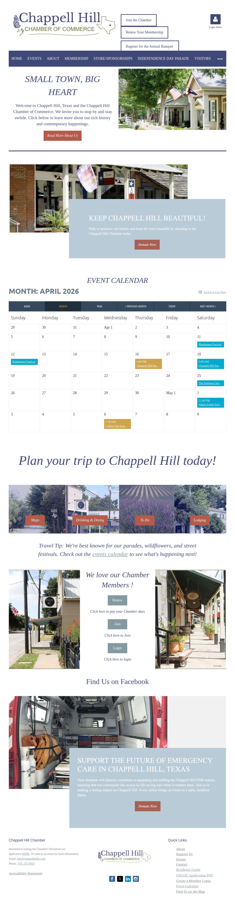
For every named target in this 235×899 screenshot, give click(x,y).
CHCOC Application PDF (194, 875)
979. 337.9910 (25, 863)
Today (171, 306)
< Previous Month (135, 306)
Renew (117, 600)
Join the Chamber (139, 20)
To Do (144, 520)
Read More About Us (62, 136)
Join (117, 624)
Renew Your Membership (144, 32)
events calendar (110, 554)
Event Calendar (187, 886)
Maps (35, 520)
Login (117, 648)
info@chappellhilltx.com (31, 858)
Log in (215, 19)
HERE (26, 853)
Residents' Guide (188, 870)
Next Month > (208, 306)
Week (27, 306)
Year (99, 306)
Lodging (200, 520)
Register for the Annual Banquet (150, 46)
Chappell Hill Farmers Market (216, 365)
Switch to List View (215, 292)
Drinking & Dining (90, 520)
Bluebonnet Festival (210, 344)
